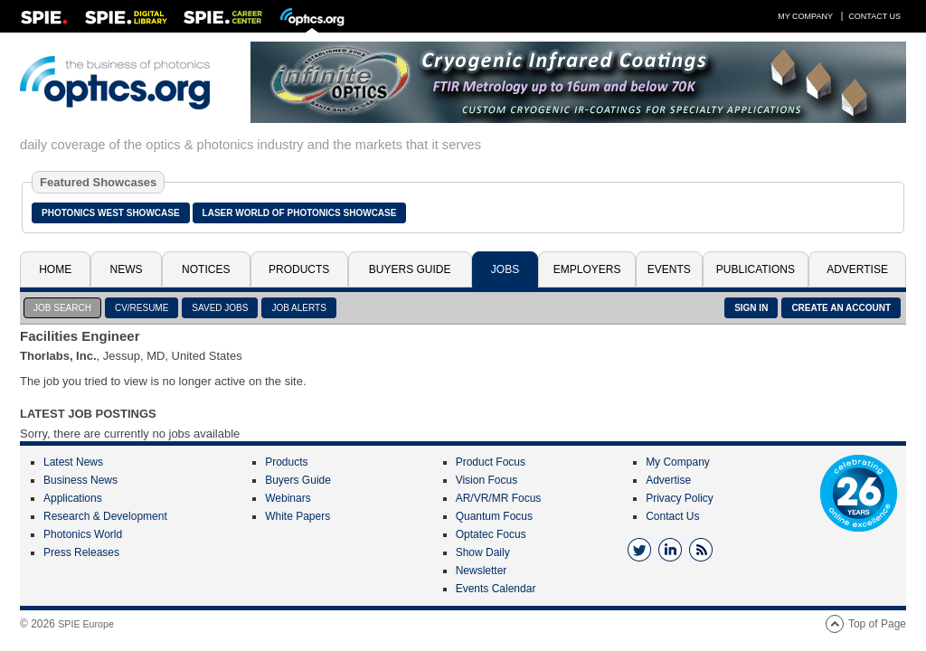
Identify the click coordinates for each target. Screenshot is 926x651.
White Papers (297, 516)
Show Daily (483, 552)
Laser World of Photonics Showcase (300, 213)
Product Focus (490, 462)
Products (299, 269)
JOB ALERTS (298, 308)
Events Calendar (496, 588)
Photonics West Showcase (111, 213)
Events (669, 269)
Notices (206, 269)
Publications (755, 269)
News (126, 269)
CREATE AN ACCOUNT (841, 308)
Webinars (287, 498)
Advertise (857, 269)
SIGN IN (751, 308)
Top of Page (877, 624)
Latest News (73, 462)
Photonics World (82, 534)
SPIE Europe (86, 623)
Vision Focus (486, 480)
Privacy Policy (679, 498)
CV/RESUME (141, 308)
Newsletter (481, 570)
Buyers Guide (410, 269)
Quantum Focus (494, 516)
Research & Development (105, 516)
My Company (805, 16)
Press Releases (81, 552)
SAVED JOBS (220, 308)
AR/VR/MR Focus (499, 498)
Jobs (505, 269)
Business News (80, 480)
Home (55, 269)
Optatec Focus (491, 534)
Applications (72, 498)
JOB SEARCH (62, 308)
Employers (587, 269)
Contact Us (874, 16)
